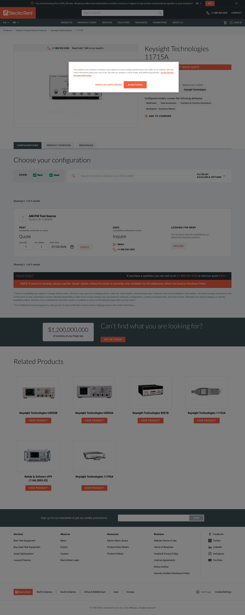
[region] (123, 77)
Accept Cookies (135, 84)
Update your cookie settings (108, 84)
